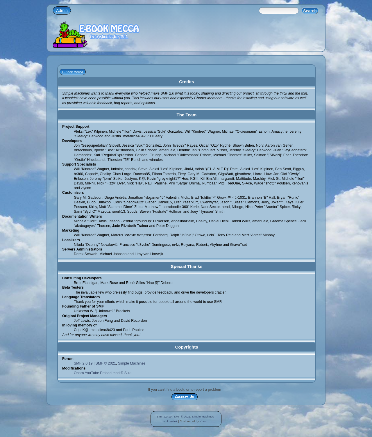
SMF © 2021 (106, 363)
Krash (203, 421)
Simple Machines (132, 363)
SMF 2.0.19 (83, 363)
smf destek (170, 421)
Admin (62, 10)
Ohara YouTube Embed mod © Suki (102, 373)
